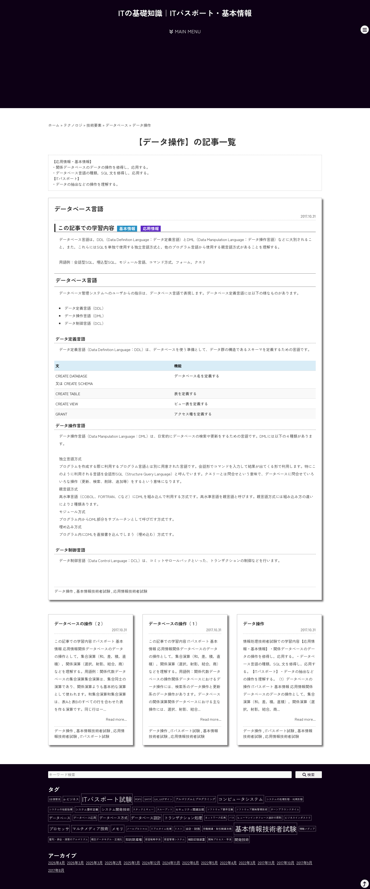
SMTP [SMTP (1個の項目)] (147, 799)
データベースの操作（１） (174, 623)
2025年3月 (94, 862)
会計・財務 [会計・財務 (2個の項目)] (193, 829)
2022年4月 (228, 862)
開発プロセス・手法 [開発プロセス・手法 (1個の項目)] (219, 839)
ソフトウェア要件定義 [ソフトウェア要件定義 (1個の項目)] (220, 809)
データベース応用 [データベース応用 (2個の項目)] (84, 818)
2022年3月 (247, 862)
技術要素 (93, 125)
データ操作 (63, 591)
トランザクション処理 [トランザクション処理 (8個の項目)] (183, 818)
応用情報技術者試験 (130, 591)
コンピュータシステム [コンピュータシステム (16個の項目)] (240, 799)
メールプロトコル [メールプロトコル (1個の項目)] (137, 828)
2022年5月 (209, 862)
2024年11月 (171, 862)
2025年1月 (132, 862)
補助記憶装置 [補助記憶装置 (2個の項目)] (196, 839)
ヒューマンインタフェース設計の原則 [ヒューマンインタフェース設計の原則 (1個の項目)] (259, 817)
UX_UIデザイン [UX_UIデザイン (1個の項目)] (163, 799)
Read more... (116, 719)
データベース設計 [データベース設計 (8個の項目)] (146, 818)
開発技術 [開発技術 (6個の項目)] (242, 839)
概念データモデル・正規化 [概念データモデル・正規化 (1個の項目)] (106, 839)
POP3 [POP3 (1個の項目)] (138, 799)
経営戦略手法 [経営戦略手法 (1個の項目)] (153, 839)
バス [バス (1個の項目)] (231, 817)
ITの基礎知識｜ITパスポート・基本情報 (185, 12)
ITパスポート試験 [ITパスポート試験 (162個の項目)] (107, 799)
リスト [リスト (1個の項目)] (178, 828)
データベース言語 (78, 208)
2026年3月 (75, 862)
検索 (309, 774)
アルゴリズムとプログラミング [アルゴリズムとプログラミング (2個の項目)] (195, 799)
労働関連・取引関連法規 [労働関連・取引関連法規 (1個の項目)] (217, 828)
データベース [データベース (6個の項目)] (59, 817)
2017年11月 (266, 862)
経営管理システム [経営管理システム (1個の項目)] (174, 839)
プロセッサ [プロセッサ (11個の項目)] (59, 829)
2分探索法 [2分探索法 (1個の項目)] (54, 799)
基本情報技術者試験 (93, 591)
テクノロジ (72, 125)
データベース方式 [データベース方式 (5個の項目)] (113, 817)
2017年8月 (56, 870)
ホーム (53, 125)
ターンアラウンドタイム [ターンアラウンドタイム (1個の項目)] (285, 809)
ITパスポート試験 (94, 736)
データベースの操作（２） (79, 623)
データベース (116, 125)
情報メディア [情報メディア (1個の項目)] (307, 828)
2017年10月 (285, 862)
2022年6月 (190, 862)
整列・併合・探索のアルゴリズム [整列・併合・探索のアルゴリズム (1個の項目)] (68, 839)
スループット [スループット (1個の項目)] (164, 809)
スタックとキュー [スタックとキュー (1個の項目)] (143, 809)
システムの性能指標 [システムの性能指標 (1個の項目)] (60, 809)
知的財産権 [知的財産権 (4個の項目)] (134, 839)
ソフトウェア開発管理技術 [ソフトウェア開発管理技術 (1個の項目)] (251, 809)
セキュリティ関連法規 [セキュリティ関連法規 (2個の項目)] (190, 809)
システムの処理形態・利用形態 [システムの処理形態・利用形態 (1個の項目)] (284, 799)
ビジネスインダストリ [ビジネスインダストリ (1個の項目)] (298, 817)
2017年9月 (304, 862)
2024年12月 (151, 862)
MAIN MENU (185, 31)
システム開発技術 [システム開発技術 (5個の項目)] (115, 809)
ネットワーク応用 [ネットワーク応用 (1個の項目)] (215, 817)
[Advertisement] (185, 75)
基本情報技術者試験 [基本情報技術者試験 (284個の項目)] (265, 829)
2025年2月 (113, 862)
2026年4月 (56, 862)
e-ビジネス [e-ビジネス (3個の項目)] (71, 799)
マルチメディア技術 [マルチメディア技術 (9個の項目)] (90, 828)
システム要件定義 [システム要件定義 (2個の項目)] (87, 809)
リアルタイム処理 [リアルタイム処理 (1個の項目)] (161, 828)
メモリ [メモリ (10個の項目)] (118, 829)
